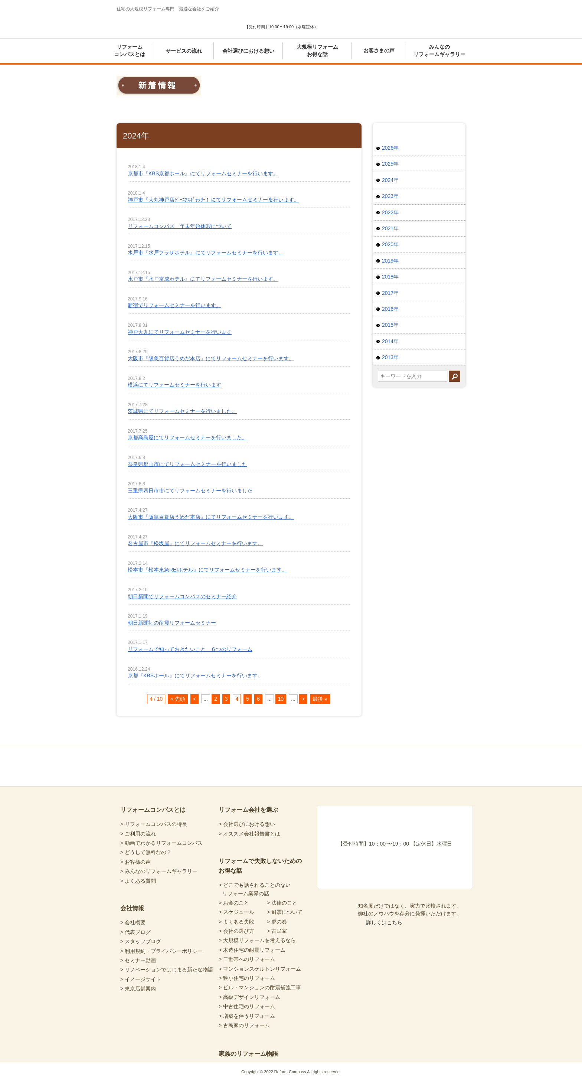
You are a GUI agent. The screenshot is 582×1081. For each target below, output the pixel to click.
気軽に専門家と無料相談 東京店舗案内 (430, 20)
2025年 (390, 164)
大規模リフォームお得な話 (317, 50)
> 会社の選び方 (236, 931)
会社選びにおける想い (248, 51)
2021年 (390, 228)
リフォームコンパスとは (129, 50)
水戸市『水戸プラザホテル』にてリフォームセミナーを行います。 (206, 252)
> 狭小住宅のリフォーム (247, 978)
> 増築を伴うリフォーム (247, 1016)
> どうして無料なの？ (145, 852)
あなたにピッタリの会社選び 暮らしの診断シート (358, 20)
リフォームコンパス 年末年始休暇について (180, 226)
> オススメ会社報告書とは (249, 834)
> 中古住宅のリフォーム (247, 1006)
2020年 (390, 244)
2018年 (390, 277)
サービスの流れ (184, 51)
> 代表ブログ (135, 932)
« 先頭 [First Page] (177, 699)
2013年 (390, 357)
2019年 (390, 261)
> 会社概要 (133, 922)
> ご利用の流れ (138, 834)
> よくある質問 (138, 881)
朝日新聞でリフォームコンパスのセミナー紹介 (182, 596)
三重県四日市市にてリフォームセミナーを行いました (190, 491)
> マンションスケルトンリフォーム (260, 969)
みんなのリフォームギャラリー (439, 50)
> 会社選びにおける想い (247, 824)
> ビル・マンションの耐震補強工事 (260, 987)
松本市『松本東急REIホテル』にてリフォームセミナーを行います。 (207, 570)
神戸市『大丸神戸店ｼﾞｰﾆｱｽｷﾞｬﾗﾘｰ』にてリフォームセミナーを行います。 (213, 200)
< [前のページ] (194, 699)
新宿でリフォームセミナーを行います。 (174, 305)
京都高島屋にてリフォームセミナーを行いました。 (187, 437)
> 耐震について (285, 912)
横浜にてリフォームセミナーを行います (174, 385)
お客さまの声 (379, 50)
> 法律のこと (282, 903)
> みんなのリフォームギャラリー (158, 871)
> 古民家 (277, 931)
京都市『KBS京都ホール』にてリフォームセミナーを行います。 (203, 173)
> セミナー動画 (138, 960)
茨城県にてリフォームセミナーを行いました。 (182, 411)
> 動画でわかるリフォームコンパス (161, 843)
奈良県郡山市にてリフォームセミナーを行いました (187, 464)
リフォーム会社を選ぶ (248, 810)
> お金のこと (234, 903)
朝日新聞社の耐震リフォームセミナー (172, 623)
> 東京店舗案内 (138, 989)
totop (432, 746)
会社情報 (132, 908)
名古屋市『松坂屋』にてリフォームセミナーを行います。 (195, 543)
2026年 (390, 148)
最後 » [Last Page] (320, 699)
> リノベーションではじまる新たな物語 (166, 970)
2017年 (390, 293)
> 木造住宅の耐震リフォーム (252, 950)
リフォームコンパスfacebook (329, 765)
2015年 (390, 325)
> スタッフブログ (140, 941)
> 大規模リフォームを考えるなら (257, 940)
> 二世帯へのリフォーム (247, 959)
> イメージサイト (140, 979)
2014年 (390, 341)
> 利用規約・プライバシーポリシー (161, 951)
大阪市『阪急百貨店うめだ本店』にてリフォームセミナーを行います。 (211, 358)
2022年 (390, 212)
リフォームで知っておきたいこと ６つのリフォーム (190, 649)
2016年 (390, 309)
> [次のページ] (303, 699)
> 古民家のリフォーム (244, 1025)
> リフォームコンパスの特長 (153, 824)
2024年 (390, 180)
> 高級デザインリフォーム (249, 997)
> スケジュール (236, 912)
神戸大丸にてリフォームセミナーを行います (180, 332)
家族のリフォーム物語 (248, 1054)
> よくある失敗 (236, 922)
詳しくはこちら (384, 922)
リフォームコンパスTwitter (357, 765)
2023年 (390, 196)
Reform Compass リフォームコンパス (159, 24)
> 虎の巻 (277, 922)
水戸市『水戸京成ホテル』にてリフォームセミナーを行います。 (203, 279)
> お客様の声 (135, 862)
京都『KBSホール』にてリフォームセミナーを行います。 (195, 675)
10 (281, 699)
